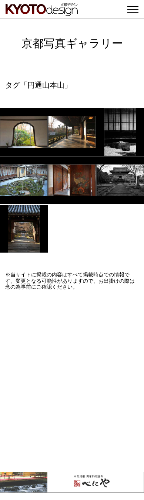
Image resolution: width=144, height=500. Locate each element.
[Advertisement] (72, 381)
